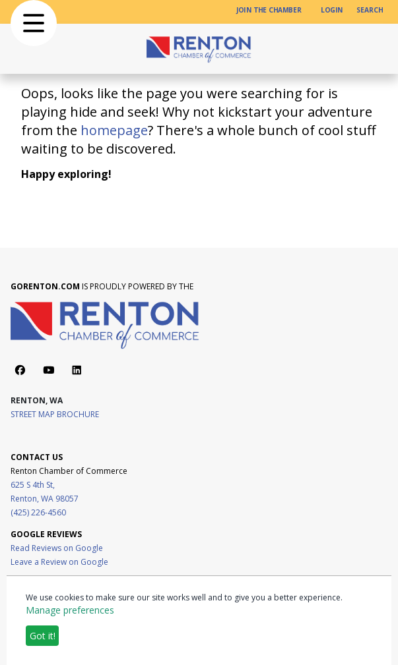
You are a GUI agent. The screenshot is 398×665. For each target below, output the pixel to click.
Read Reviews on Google (57, 548)
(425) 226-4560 (38, 512)
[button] (34, 23)
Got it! (42, 635)
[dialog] (199, 620)
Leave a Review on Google (59, 561)
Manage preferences (70, 610)
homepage (114, 130)
